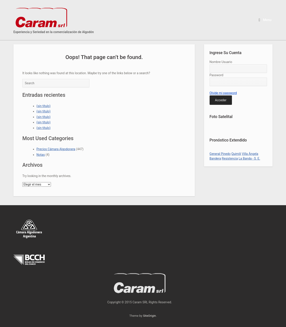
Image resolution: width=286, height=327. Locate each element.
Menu (265, 20)
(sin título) (43, 106)
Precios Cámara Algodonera (55, 149)
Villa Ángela (250, 154)
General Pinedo (220, 154)
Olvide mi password (223, 93)
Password (216, 75)
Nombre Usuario (221, 62)
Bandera (215, 158)
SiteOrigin (149, 315)
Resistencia (230, 158)
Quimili (236, 154)
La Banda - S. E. (249, 158)
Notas (40, 154)
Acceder (220, 100)
